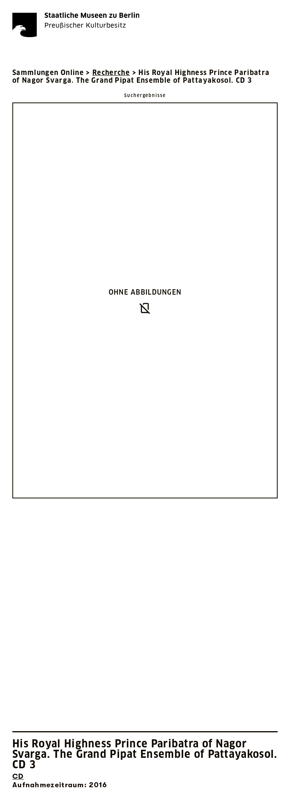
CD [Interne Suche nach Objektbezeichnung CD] (18, 776)
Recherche (111, 72)
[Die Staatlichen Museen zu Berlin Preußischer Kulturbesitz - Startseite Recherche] (75, 24)
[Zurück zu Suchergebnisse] (145, 94)
